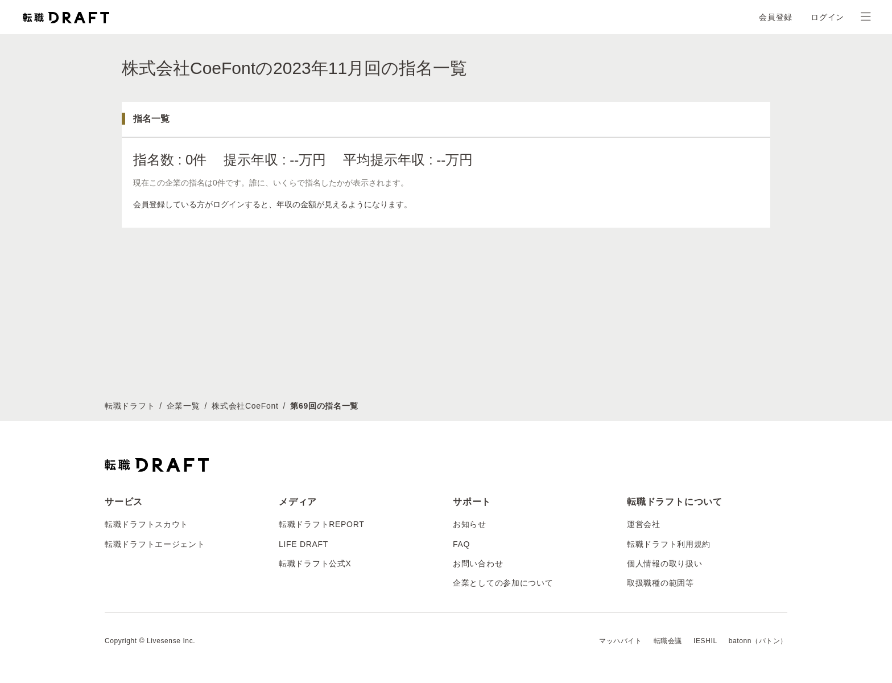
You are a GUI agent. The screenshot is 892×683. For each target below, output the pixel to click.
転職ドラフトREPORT (322, 524)
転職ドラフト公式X (315, 563)
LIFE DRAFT (303, 544)
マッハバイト (620, 641)
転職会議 (668, 641)
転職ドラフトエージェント (155, 544)
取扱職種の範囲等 (660, 582)
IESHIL (705, 641)
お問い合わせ (478, 563)
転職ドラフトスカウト (146, 524)
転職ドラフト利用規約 (669, 544)
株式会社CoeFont (245, 405)
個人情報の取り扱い (664, 563)
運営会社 (643, 524)
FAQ (461, 544)
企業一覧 (183, 405)
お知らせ (469, 524)
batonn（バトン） (758, 641)
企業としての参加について (503, 582)
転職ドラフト (130, 405)
